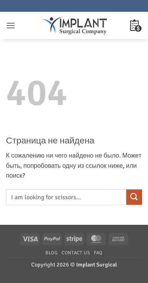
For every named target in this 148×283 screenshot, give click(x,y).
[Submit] (134, 197)
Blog (51, 253)
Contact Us (76, 253)
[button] (10, 25)
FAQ (98, 253)
